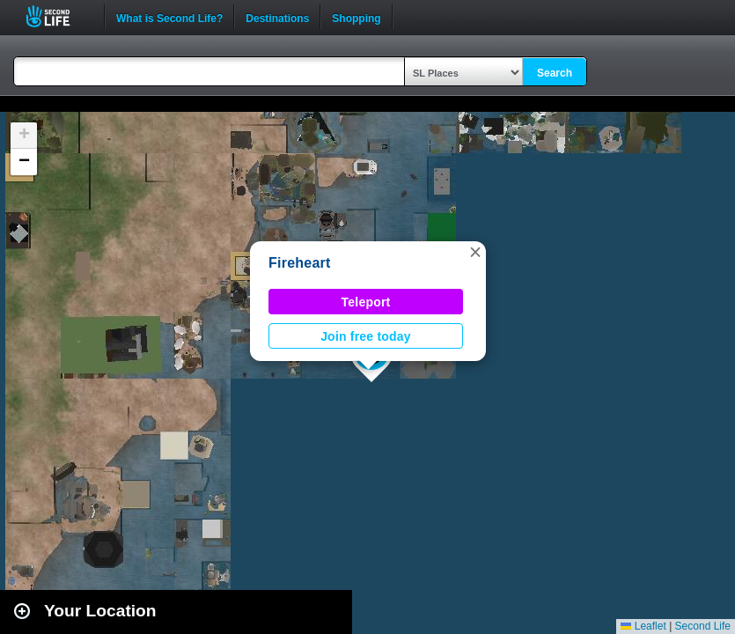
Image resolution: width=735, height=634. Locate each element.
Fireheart (299, 262)
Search (554, 73)
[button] (475, 251)
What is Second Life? (169, 16)
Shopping (356, 16)
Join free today (365, 336)
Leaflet (643, 626)
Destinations (277, 16)
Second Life (58, 16)
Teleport (366, 302)
